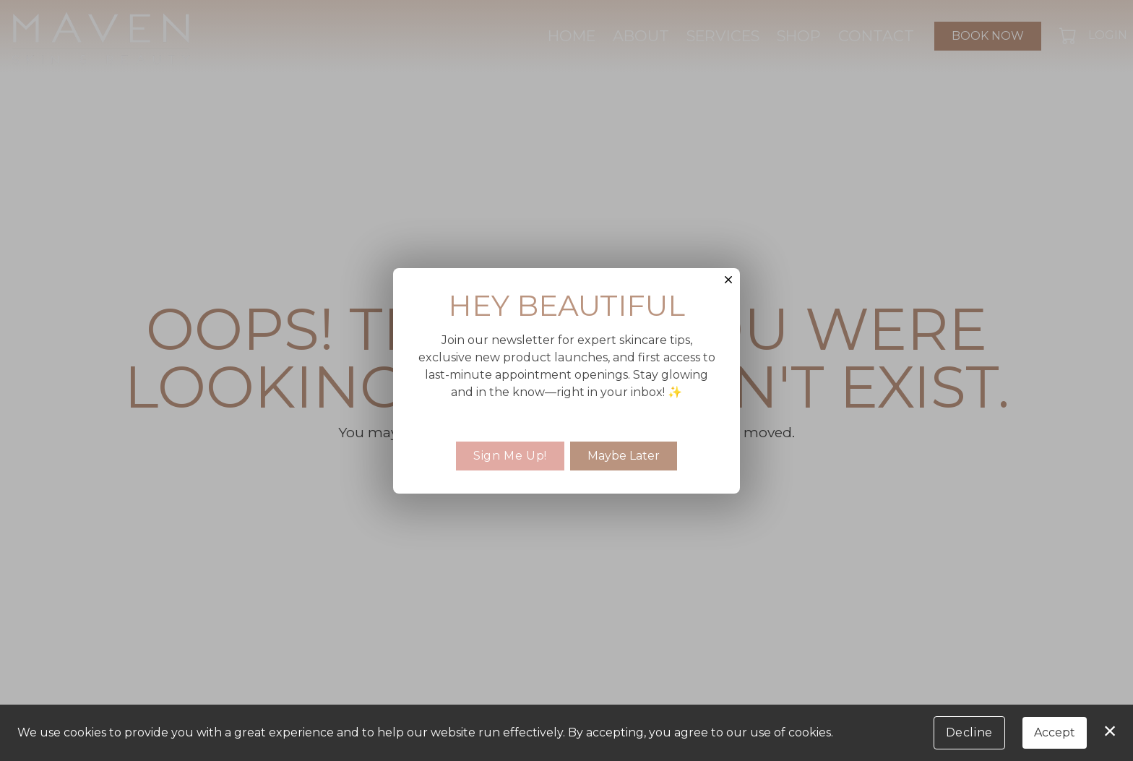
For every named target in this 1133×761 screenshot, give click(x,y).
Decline (969, 732)
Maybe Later (623, 456)
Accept (1054, 732)
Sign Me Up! (510, 456)
